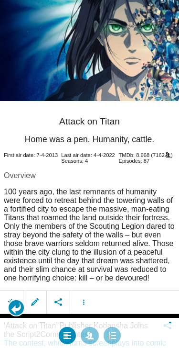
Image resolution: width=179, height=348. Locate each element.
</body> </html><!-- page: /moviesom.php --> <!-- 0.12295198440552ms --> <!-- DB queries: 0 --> (89, 174)
